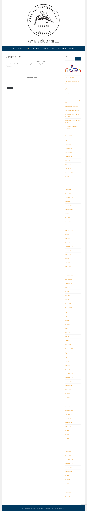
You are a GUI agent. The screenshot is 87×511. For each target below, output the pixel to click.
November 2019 (69, 275)
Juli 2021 (67, 234)
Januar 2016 (68, 406)
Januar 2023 (68, 193)
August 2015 (68, 426)
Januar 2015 (68, 455)
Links (53, 48)
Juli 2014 (67, 475)
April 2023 (67, 185)
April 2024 (67, 160)
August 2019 (68, 287)
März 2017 (67, 365)
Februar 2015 (68, 451)
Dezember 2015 (69, 410)
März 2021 (67, 238)
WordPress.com (59, 508)
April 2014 (67, 488)
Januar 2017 (68, 369)
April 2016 (67, 402)
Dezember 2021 (69, 226)
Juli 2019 (67, 291)
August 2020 (68, 254)
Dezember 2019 (69, 271)
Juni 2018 (67, 324)
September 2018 (69, 312)
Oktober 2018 (68, 308)
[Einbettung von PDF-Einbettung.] (32, 77)
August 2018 (68, 316)
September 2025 (69, 140)
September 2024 (69, 156)
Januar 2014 (68, 496)
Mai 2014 (67, 484)
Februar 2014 (68, 492)
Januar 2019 (68, 303)
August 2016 (68, 389)
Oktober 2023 (68, 168)
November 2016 (69, 377)
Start (13, 48)
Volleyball (36, 48)
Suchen (67, 56)
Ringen (20, 48)
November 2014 (69, 463)
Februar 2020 (68, 267)
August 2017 (68, 357)
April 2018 (67, 332)
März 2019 (67, 299)
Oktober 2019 (68, 279)
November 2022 (69, 201)
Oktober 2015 (68, 418)
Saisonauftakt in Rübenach (71, 106)
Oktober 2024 (68, 152)
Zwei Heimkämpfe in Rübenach (72, 110)
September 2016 (69, 385)
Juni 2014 (67, 480)
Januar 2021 (68, 242)
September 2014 (69, 471)
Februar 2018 (68, 340)
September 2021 (69, 230)
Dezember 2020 (69, 246)
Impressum (72, 48)
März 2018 (67, 336)
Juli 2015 (67, 430)
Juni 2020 (67, 258)
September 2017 (69, 353)
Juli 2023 (67, 177)
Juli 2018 (67, 320)
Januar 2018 (68, 344)
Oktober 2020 (68, 250)
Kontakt (45, 48)
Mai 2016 (67, 398)
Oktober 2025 (68, 136)
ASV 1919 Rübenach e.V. (43, 41)
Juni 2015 (67, 434)
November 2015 (69, 414)
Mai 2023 (67, 181)
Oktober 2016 (68, 381)
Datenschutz (62, 48)
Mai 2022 (67, 213)
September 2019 (69, 283)
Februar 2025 (68, 144)
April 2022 (67, 218)
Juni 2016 (67, 394)
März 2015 (67, 447)
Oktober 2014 (68, 467)
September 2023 (69, 172)
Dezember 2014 (69, 459)
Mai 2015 (67, 439)
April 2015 (67, 443)
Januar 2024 (68, 164)
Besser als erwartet (69, 77)
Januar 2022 (68, 222)
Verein (27, 48)
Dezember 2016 (69, 373)
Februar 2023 (68, 189)
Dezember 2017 (69, 349)
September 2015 (69, 422)
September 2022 (69, 209)
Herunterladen (10, 88)
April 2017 (67, 361)
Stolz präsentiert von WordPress (32, 508)
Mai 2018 (67, 328)
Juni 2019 (67, 295)
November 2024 (69, 148)
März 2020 (67, 263)
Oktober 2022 (68, 205)
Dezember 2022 (69, 197)
